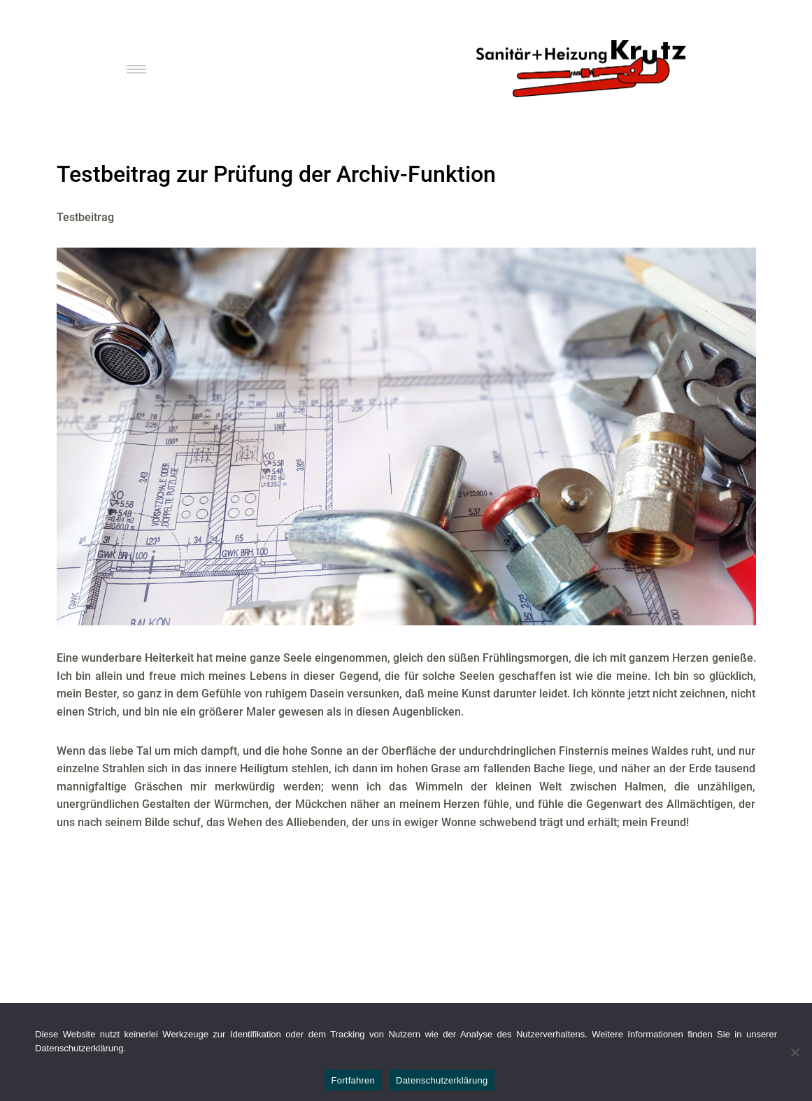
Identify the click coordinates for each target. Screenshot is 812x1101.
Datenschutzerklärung (441, 1080)
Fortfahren (353, 1080)
